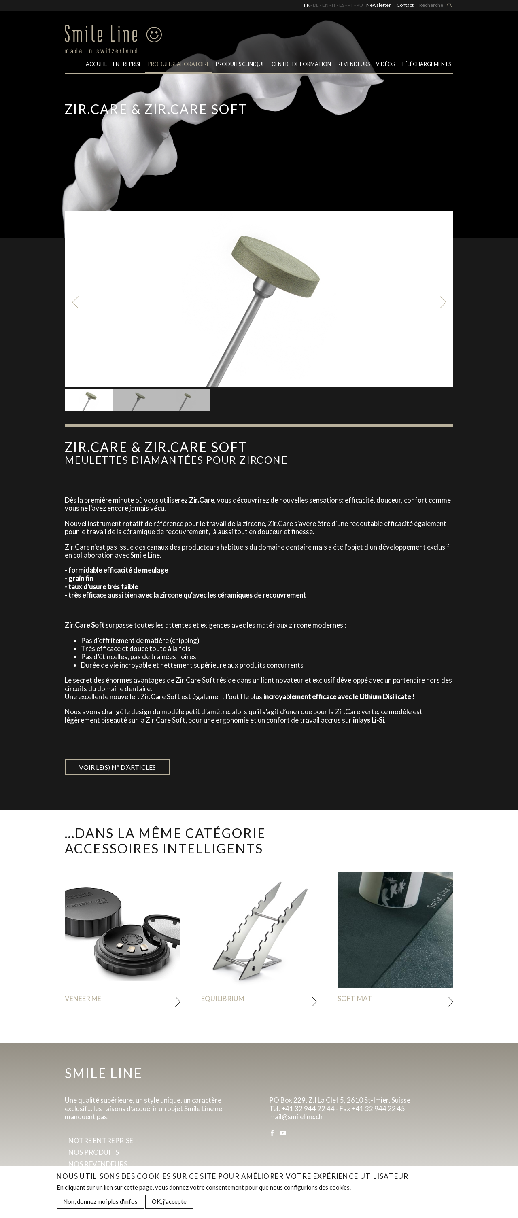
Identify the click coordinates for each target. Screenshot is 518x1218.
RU (360, 5)
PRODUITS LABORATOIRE (179, 64)
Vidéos (385, 64)
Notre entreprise (100, 1140)
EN (325, 5)
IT (334, 5)
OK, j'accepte (169, 1203)
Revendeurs (354, 64)
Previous (75, 302)
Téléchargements (426, 64)
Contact (405, 5)
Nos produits (93, 1152)
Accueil (96, 64)
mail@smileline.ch (296, 1116)
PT (350, 5)
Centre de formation (301, 64)
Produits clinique (240, 64)
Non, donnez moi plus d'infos (100, 1203)
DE (316, 5)
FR (307, 5)
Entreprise (127, 64)
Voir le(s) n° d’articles (117, 767)
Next (443, 302)
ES (341, 5)
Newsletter (378, 5)
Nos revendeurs (97, 1164)
